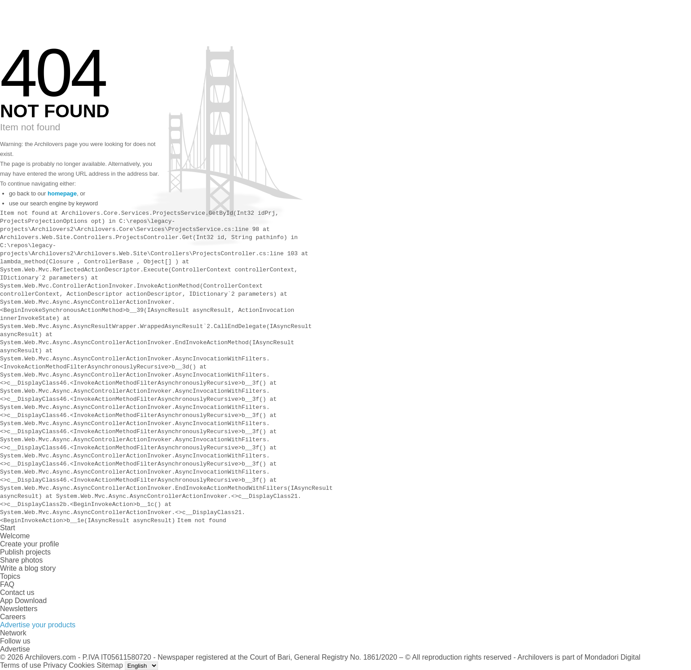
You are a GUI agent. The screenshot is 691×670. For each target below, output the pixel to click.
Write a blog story (28, 568)
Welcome (15, 536)
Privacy (54, 665)
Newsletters (19, 608)
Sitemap (110, 665)
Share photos (21, 560)
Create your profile (29, 544)
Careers (13, 617)
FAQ (7, 584)
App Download (23, 600)
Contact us (17, 592)
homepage (62, 193)
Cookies (82, 665)
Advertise (15, 649)
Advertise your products (37, 625)
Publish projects (25, 552)
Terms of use (20, 665)
